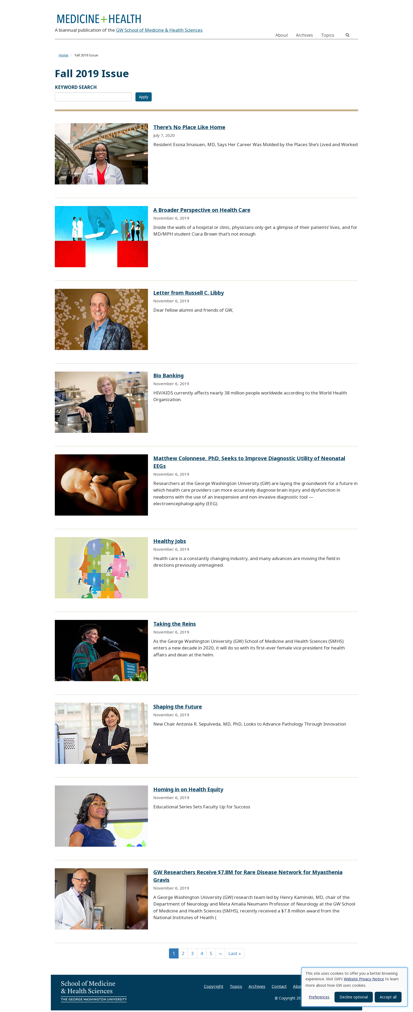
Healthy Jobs (169, 542)
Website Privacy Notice (364, 978)
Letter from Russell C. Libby (188, 294)
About (281, 35)
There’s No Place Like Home (189, 128)
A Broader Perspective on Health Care (201, 211)
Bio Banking (168, 377)
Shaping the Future (177, 708)
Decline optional (354, 996)
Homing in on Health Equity (188, 791)
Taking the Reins (174, 625)
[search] (347, 35)
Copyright (213, 987)
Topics (327, 35)
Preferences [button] (319, 996)
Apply (143, 98)
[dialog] (354, 987)
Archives (304, 35)
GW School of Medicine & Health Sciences (159, 31)
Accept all (388, 996)
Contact (279, 987)
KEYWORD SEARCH (76, 89)
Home (63, 57)
